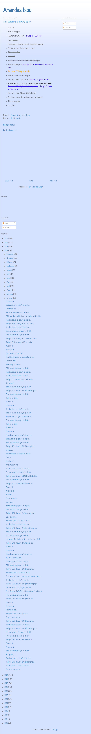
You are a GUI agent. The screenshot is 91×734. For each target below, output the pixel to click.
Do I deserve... (11, 517)
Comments (67, 28)
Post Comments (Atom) (35, 187)
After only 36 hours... (13, 365)
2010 (6, 723)
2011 (6, 719)
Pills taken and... (11, 610)
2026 (6, 239)
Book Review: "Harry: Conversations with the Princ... (24, 577)
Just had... (9, 502)
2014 (6, 707)
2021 (6, 679)
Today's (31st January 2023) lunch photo (20, 324)
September (11, 266)
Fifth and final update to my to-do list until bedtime (24, 316)
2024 (6, 247)
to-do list (12, 118)
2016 (6, 699)
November (10, 258)
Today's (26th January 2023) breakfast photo (21, 584)
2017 (6, 695)
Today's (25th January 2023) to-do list (19, 640)
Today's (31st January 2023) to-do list (19, 342)
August (9, 270)
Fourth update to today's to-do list (18, 320)
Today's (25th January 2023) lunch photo (20, 621)
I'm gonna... (10, 655)
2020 (6, 683)
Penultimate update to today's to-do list (20, 357)
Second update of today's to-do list (18, 632)
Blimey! (8, 458)
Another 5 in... (11, 461)
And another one (12, 465)
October (10, 262)
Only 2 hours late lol (13, 617)
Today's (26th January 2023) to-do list (19, 599)
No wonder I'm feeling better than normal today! (23, 539)
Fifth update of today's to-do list (17, 510)
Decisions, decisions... (13, 670)
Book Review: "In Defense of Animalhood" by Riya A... (24, 591)
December (10, 254)
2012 (6, 715)
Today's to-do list (12, 398)
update (18, 118)
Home (31, 181)
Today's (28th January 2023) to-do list (19, 484)
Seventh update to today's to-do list (19, 435)
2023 (6, 251)
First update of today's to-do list (17, 636)
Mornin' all (9, 346)
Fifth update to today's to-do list (17, 368)
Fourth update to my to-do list (16, 614)
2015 (6, 703)
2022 (6, 675)
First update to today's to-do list (17, 335)
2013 (6, 711)
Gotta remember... (12, 499)
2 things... (9, 450)
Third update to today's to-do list (17, 328)
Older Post (53, 181)
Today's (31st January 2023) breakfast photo (21, 339)
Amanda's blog (17, 11)
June (8, 278)
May (8, 282)
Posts (66, 23)
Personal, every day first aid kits (17, 313)
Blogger (55, 730)
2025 (6, 243)
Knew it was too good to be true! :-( (18, 417)
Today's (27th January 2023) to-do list (19, 543)
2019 (6, 687)
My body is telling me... (14, 558)
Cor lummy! (9, 383)
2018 (6, 691)
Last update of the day (14, 354)
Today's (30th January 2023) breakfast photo (21, 391)
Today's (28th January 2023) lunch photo (20, 446)
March (9, 290)
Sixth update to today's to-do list (17, 305)
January (10, 298)
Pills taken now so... (12, 309)
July (8, 274)
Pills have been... (11, 361)
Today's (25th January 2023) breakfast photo (21, 629)
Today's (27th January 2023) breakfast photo (21, 528)
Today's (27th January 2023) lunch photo (20, 513)
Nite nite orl (10, 302)
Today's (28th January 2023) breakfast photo (21, 476)
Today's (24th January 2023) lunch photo (20, 662)
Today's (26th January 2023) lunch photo (20, 569)
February (10, 294)
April (8, 286)
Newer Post (9, 181)
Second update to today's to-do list (18, 331)
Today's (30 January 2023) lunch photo (19, 380)
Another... (9, 495)
